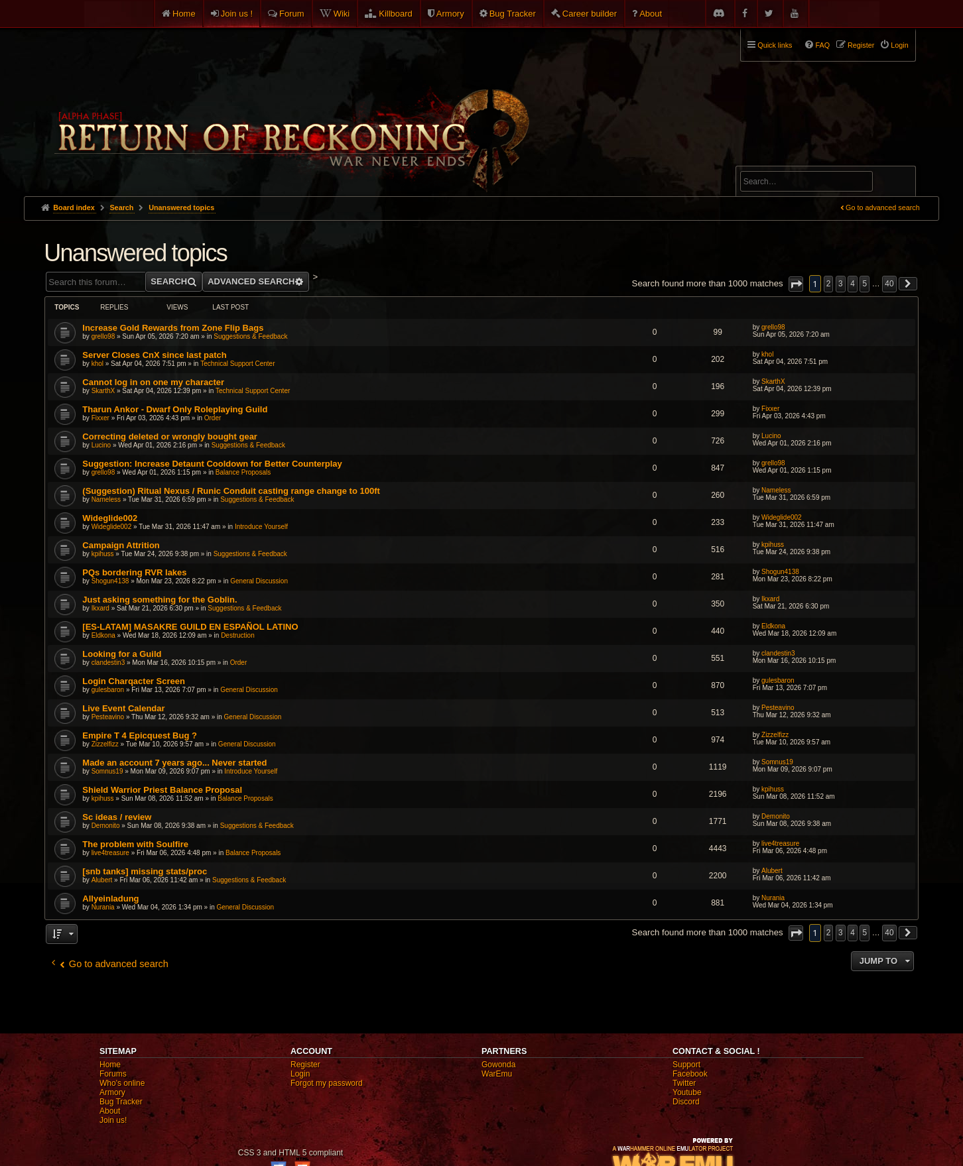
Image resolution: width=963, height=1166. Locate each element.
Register (305, 1064)
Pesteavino (108, 717)
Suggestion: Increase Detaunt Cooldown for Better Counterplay (212, 464)
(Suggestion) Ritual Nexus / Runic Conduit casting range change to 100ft (231, 491)
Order (213, 418)
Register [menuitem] (861, 45)
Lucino (101, 445)
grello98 (103, 336)
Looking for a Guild (121, 654)
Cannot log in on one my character (153, 382)
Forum (291, 14)
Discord (686, 1101)
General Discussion (259, 581)
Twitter (684, 1083)
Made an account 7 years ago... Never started (174, 763)
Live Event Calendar (123, 708)
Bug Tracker (512, 14)
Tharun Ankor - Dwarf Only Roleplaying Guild (174, 409)
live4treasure (110, 852)
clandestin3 (108, 662)
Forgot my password (326, 1083)
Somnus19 (107, 771)
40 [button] (889, 283)
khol (97, 363)
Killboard (396, 14)
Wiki (342, 14)
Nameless (106, 499)
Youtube (687, 1092)
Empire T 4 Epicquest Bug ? (139, 735)
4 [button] (852, 283)
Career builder (589, 14)
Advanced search (781, 160)
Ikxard (100, 608)
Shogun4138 (110, 581)
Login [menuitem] (899, 45)
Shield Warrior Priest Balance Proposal (162, 790)
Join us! (113, 1120)
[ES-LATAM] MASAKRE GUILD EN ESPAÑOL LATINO (190, 627)
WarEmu (496, 1074)
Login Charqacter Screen (133, 681)
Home (184, 14)
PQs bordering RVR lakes (134, 572)
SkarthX (103, 390)
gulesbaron (108, 689)
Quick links (774, 45)
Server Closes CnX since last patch (154, 355)
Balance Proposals (243, 472)
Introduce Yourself (261, 526)
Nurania (103, 907)
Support (686, 1064)
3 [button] (840, 283)
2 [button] (828, 283)
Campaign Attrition (121, 545)
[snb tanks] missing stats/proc (144, 871)
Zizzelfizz (105, 744)
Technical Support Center (237, 363)
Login (300, 1074)
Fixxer (100, 418)
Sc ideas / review (116, 817)
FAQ (822, 45)
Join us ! (237, 14)
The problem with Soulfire (135, 844)
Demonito (106, 825)
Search (898, 183)
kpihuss (103, 553)
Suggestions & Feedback (250, 336)
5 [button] (864, 283)
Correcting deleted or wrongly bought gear (169, 436)
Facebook (690, 1074)
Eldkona (103, 635)
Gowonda (498, 1064)
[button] (796, 284)
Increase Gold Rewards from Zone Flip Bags (172, 328)
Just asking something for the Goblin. (159, 600)
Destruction (238, 635)
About (650, 14)
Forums (113, 1074)
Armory (450, 14)
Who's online (122, 1083)
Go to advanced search (883, 207)
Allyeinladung (110, 899)
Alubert (102, 880)
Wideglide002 (109, 518)
